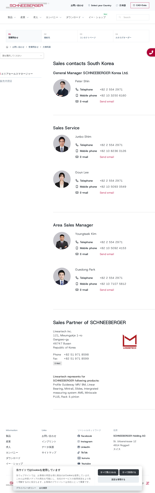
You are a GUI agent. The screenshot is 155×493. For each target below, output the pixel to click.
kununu (84, 458)
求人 (36, 17)
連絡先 (59, 36)
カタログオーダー (131, 36)
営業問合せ (24, 36)
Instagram (85, 441)
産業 (23, 17)
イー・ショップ (97, 17)
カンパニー (52, 17)
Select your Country (99, 5)
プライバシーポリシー (26, 488)
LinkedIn (84, 447)
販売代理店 (6, 81)
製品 (10, 17)
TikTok (83, 452)
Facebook (85, 436)
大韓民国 (47, 47)
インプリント (49, 441)
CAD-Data (139, 5)
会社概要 (43, 488)
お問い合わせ (77, 5)
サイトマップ (49, 452)
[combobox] (22, 56)
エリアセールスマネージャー (17, 73)
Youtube (84, 463)
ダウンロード (73, 17)
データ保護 (48, 447)
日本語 (121, 5)
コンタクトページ (95, 36)
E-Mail (57, 363)
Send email (107, 101)
